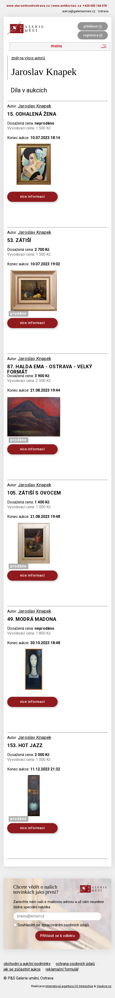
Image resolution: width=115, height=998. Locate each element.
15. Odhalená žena (31, 114)
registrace (92, 35)
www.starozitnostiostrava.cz (28, 5)
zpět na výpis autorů (28, 58)
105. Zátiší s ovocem (34, 493)
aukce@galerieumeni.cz (78, 11)
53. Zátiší (19, 240)
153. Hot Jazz (25, 745)
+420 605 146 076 (95, 5)
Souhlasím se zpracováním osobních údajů (51, 925)
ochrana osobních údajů (75, 963)
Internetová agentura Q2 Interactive (69, 986)
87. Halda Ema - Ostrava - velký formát (49, 369)
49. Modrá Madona (31, 619)
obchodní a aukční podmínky (27, 963)
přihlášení (93, 26)
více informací (32, 196)
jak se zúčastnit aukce (22, 969)
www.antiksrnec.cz (66, 5)
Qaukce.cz (104, 986)
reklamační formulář (62, 969)
